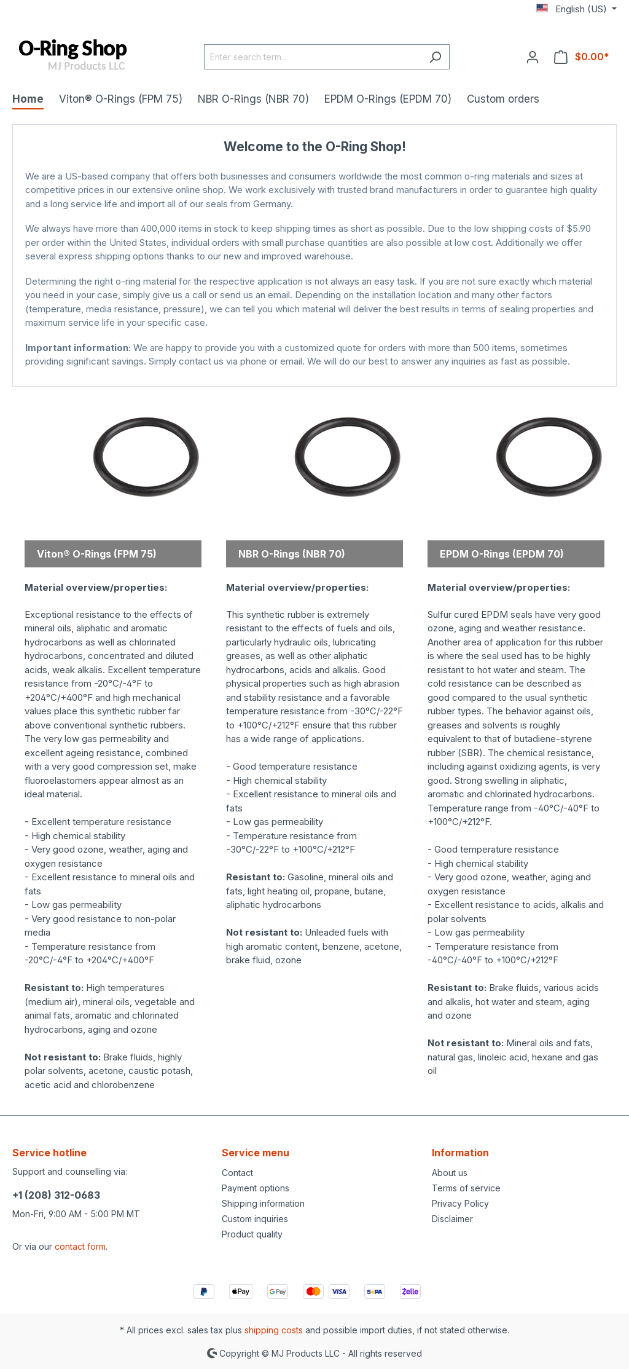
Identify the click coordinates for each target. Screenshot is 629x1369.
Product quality (252, 1234)
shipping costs (273, 1330)
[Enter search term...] (312, 56)
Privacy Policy (460, 1203)
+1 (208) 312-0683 (56, 1195)
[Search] (435, 56)
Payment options (255, 1188)
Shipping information (263, 1203)
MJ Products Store (314, 374)
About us (449, 1172)
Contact (237, 1172)
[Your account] (532, 56)
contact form (80, 1246)
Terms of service (466, 1188)
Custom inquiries (255, 1218)
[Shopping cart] (582, 56)
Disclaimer (452, 1218)
